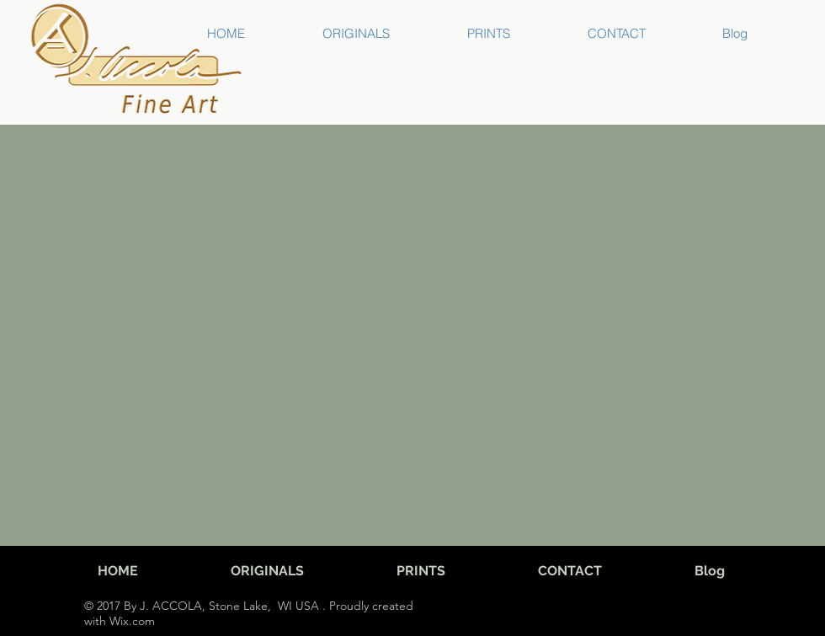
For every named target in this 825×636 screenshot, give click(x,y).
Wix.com (130, 620)
